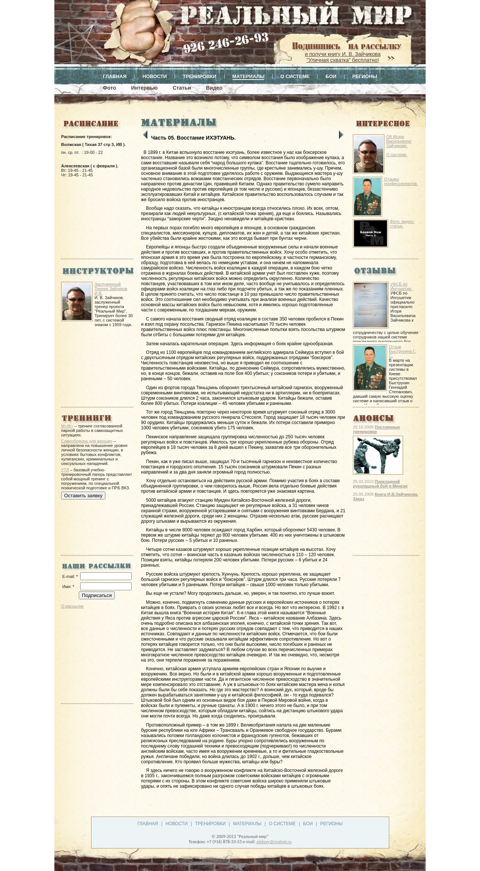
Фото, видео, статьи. (402, 223)
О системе (295, 76)
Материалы (248, 76)
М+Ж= (67, 426)
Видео (214, 88)
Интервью (144, 88)
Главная (114, 76)
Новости (154, 76)
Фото (109, 88)
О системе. (397, 154)
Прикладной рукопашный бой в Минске (380, 483)
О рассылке (72, 606)
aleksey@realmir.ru (273, 841)
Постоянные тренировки (376, 429)
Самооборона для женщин (86, 441)
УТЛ (65, 470)
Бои (331, 76)
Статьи (181, 88)
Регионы (364, 76)
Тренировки (199, 76)
